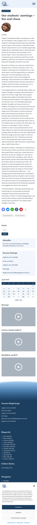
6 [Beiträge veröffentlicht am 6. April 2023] (18, 289)
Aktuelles (6, 481)
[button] (34, 486)
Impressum (27, 522)
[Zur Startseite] (15, 3)
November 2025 (8, 446)
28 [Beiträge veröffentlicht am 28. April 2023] (23, 296)
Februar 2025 (7, 459)
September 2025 (8, 450)
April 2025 (6, 455)
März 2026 (6, 438)
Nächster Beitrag (19, 215)
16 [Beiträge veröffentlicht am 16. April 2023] (33, 291)
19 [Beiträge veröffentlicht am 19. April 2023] (13, 294)
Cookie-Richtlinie (11, 522)
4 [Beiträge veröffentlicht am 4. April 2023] (8, 289)
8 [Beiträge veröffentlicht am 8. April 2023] (28, 289)
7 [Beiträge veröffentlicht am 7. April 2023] (23, 289)
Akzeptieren (18, 507)
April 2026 (6, 436)
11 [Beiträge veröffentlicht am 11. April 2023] (9, 291)
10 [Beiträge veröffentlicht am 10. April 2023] (4, 291)
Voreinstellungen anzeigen (18, 518)
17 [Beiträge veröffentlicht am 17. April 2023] (4, 294)
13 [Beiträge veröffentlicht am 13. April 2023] (18, 291)
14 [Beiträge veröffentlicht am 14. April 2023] (23, 291)
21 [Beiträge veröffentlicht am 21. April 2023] (23, 294)
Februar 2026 (7, 440)
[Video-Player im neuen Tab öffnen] (18, 316)
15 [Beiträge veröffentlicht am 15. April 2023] (28, 291)
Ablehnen (18, 512)
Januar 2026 (6, 442)
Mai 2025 (5, 453)
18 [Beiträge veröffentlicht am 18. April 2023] (9, 294)
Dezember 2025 (8, 444)
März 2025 (6, 457)
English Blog (6, 10)
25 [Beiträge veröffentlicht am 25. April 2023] (9, 296)
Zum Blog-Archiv (6, 468)
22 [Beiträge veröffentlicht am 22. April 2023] (28, 294)
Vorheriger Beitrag (7, 215)
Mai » (21, 300)
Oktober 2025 (7, 448)
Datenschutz (20, 522)
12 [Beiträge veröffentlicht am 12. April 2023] (13, 291)
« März (16, 300)
